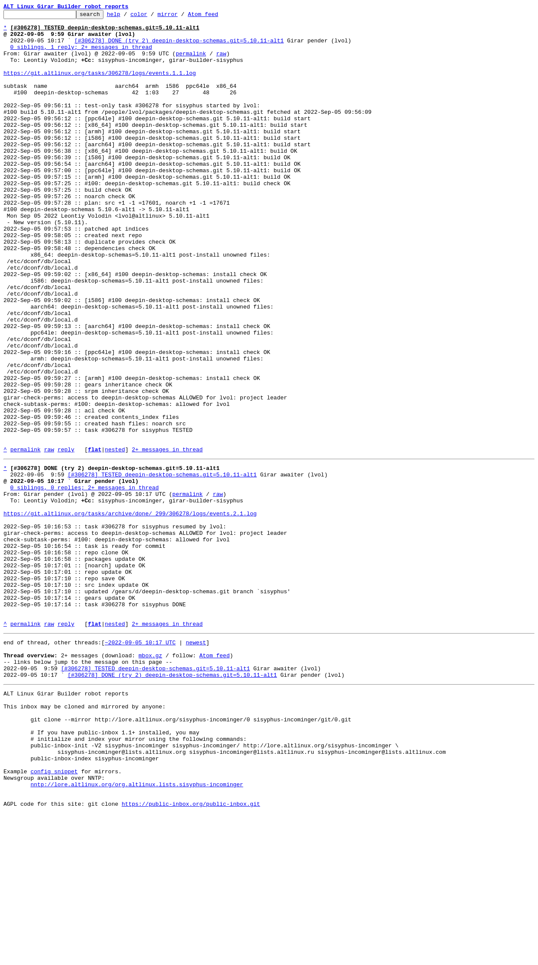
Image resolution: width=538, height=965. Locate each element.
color (152, 16)
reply (66, 537)
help (127, 16)
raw (221, 62)
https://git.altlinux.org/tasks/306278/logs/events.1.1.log (99, 86)
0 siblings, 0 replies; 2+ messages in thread (84, 581)
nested (115, 537)
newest (196, 764)
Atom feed (216, 16)
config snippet (53, 916)
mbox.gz (150, 780)
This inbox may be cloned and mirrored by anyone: (84, 839)
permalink (191, 62)
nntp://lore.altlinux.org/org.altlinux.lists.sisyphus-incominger (136, 932)
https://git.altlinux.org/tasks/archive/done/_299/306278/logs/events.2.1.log (130, 612)
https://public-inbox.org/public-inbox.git (191, 955)
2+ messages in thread (167, 537)
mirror (181, 16)
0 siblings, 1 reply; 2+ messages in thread (81, 54)
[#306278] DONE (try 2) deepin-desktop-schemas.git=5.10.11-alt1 (179, 47)
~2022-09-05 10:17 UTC (140, 764)
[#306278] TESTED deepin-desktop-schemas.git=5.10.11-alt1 (162, 565)
